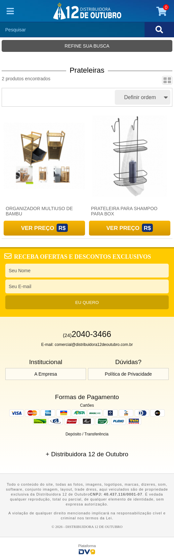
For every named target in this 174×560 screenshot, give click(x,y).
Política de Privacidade (128, 374)
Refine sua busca (87, 46)
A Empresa (45, 374)
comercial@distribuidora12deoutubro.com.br (94, 344)
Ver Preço (37, 228)
